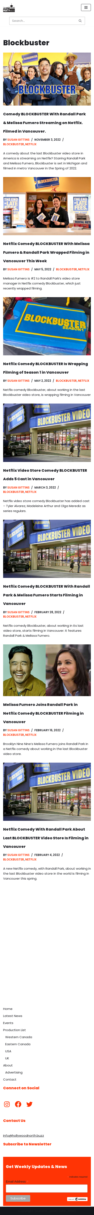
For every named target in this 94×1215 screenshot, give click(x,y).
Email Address (17, 1181)
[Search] (42, 21)
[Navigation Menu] (86, 7)
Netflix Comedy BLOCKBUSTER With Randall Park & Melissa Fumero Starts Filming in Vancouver (46, 595)
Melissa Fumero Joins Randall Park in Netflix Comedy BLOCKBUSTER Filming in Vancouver (43, 713)
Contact (9, 1079)
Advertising (14, 1072)
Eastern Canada (17, 1044)
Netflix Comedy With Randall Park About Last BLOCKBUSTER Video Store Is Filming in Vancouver (46, 838)
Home (8, 1009)
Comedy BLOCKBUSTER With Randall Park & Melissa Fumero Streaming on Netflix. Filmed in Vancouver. (44, 122)
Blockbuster (13, 144)
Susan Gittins (18, 140)
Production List (14, 1030)
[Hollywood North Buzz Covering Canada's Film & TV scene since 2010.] (9, 7)
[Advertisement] (47, 956)
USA (8, 1051)
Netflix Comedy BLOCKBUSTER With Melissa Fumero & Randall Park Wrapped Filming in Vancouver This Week (46, 252)
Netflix (30, 144)
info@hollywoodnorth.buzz (23, 1135)
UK (7, 1058)
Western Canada (18, 1037)
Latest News (12, 1016)
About (8, 1065)
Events (8, 1023)
